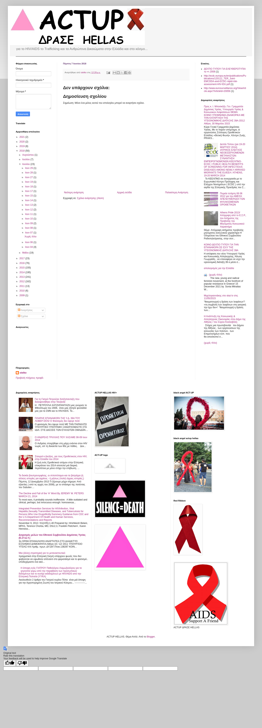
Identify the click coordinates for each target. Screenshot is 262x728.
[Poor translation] (22, 663)
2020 (22, 141)
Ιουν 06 (29, 242)
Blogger (151, 636)
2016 (22, 263)
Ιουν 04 (29, 247)
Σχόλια (23, 316)
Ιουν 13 (29, 205)
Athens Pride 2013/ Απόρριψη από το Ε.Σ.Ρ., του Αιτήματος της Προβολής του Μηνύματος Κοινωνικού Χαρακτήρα (233, 219)
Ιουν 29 (29, 168)
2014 (22, 272)
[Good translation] (9, 663)
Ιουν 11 (29, 214)
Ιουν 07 (29, 232)
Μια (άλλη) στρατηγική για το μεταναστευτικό (42, 553)
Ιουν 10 (29, 218)
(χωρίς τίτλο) (215, 274)
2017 (22, 258)
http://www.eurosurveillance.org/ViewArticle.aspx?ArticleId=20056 (225, 89)
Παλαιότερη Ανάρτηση (176, 192)
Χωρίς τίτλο (30, 236)
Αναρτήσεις (25, 310)
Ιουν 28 (29, 172)
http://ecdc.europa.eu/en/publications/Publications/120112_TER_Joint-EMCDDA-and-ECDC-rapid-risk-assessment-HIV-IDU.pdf (225, 80)
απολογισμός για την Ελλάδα (219, 268)
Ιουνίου (26, 164)
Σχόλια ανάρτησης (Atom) (90, 198)
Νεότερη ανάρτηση (74, 192)
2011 (22, 286)
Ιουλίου (26, 159)
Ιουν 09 (29, 223)
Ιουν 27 (29, 177)
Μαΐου (25, 252)
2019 (22, 146)
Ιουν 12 (29, 209)
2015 (22, 267)
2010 (22, 290)
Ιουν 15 (29, 195)
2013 (22, 277)
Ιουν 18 (29, 186)
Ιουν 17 (29, 191)
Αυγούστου (28, 155)
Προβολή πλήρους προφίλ (29, 377)
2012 (22, 281)
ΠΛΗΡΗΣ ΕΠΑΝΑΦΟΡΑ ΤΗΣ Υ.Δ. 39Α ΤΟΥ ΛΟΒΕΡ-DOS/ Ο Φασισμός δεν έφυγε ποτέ (57, 419)
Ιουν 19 (29, 181)
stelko (23, 372)
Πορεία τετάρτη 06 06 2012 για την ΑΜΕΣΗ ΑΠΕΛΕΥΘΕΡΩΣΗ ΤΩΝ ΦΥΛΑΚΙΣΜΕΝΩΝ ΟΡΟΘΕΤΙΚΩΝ (232, 199)
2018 (22, 150)
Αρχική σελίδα (124, 192)
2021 (22, 137)
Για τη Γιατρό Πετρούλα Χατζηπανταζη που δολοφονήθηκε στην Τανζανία (57, 400)
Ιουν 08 (29, 228)
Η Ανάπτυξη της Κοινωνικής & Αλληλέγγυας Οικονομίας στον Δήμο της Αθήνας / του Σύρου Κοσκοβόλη (225, 319)
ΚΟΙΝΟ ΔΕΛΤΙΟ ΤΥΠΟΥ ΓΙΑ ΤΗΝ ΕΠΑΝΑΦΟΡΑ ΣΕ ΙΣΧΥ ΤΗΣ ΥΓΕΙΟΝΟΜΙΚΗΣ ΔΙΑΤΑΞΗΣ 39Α (221, 247)
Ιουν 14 (29, 200)
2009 (22, 295)
